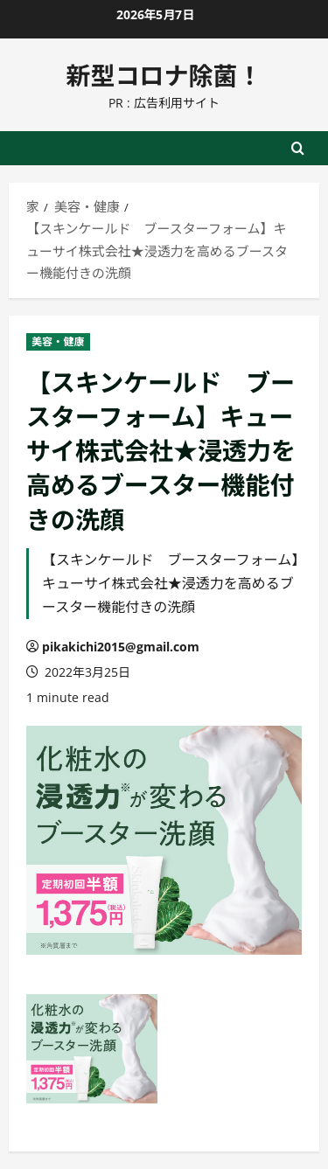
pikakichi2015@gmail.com (120, 646)
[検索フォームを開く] (297, 148)
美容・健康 (58, 341)
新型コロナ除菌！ (164, 74)
